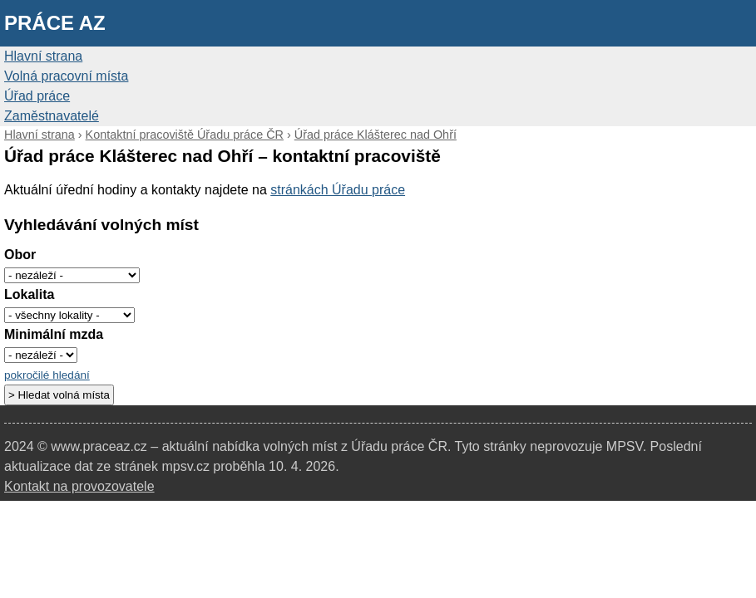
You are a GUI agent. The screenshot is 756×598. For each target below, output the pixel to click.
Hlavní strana (43, 56)
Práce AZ (55, 23)
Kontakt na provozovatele (79, 486)
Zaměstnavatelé (51, 116)
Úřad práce (37, 96)
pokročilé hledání (47, 375)
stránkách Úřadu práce (337, 190)
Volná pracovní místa (66, 76)
